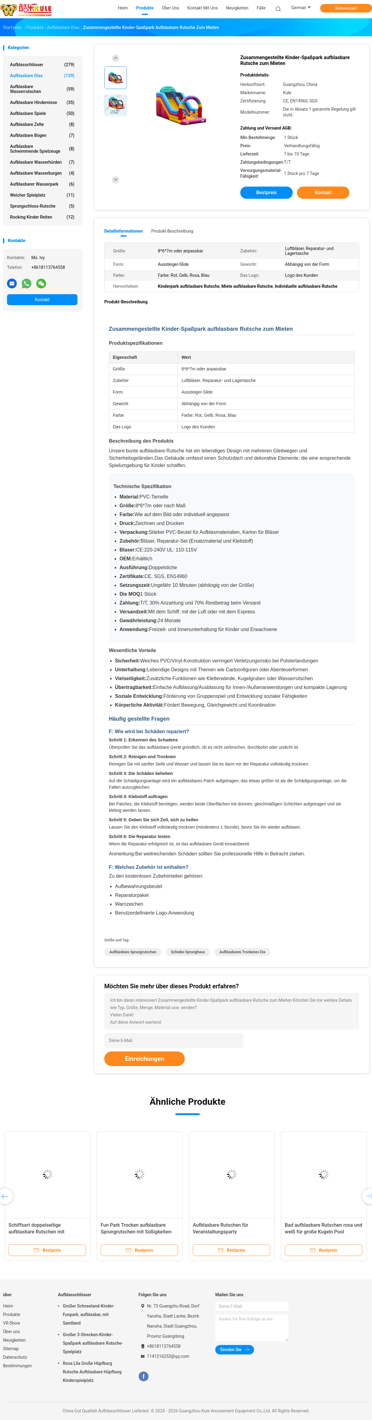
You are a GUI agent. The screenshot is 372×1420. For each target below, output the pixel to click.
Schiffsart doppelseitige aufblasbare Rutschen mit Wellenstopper (36, 1231)
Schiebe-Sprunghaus (188, 952)
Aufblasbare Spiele (42, 113)
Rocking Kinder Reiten (42, 217)
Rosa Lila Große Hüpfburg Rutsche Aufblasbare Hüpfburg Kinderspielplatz (92, 1372)
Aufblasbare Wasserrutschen (42, 89)
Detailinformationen (123, 231)
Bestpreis (266, 192)
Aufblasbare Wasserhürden (42, 162)
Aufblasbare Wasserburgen (42, 173)
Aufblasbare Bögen (42, 135)
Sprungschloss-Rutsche (42, 206)
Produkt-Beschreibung (172, 231)
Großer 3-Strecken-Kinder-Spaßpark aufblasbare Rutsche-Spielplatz (93, 1343)
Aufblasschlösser (42, 65)
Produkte (11, 1314)
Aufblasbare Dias (42, 76)
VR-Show (11, 1323)
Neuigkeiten (14, 1340)
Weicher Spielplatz (42, 195)
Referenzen (346, 8)
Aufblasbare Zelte (42, 124)
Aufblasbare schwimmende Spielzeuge (42, 149)
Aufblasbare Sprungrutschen (132, 952)
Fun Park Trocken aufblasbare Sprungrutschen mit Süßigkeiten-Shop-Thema (137, 1231)
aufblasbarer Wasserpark (42, 184)
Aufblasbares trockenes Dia (242, 952)
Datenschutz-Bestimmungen (17, 1361)
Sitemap (11, 1348)
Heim (8, 1306)
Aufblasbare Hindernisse (42, 102)
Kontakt (42, 299)
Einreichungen (144, 1058)
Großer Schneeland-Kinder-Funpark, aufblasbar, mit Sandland (89, 1314)
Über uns (11, 1331)
